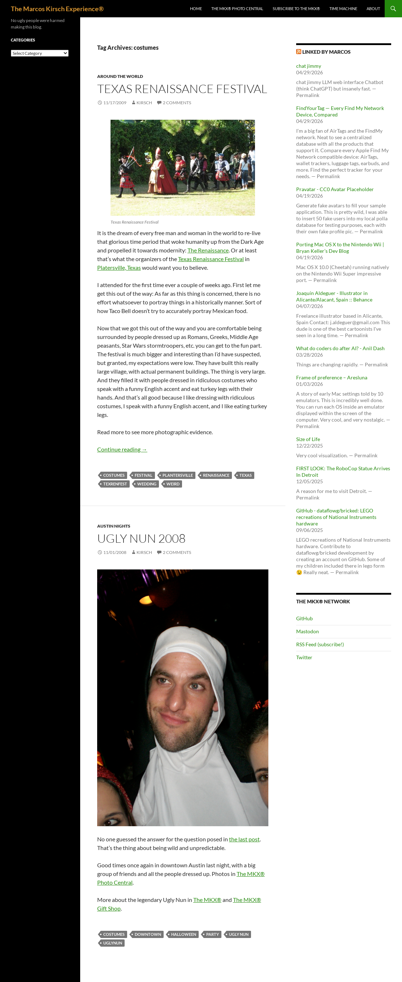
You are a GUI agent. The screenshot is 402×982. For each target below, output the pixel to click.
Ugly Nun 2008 (141, 538)
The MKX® (207, 899)
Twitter (304, 657)
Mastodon (307, 631)
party (212, 934)
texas (245, 475)
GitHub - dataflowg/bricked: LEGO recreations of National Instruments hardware (336, 517)
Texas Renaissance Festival (182, 88)
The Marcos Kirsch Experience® (57, 9)
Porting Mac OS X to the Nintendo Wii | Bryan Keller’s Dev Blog (340, 247)
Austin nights (113, 526)
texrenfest (115, 483)
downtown (148, 934)
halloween (183, 934)
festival (143, 475)
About (373, 8)
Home (196, 8)
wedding (146, 483)
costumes (114, 475)
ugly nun (238, 934)
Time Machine (343, 8)
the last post (244, 839)
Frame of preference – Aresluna (331, 377)
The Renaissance (208, 250)
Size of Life (308, 439)
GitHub (304, 618)
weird (173, 483)
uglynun (112, 943)
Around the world (120, 76)
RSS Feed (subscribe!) (320, 644)
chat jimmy (308, 66)
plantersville (178, 475)
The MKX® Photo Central (237, 8)
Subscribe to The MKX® (296, 8)
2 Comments (177, 102)
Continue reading (122, 449)
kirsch (144, 102)
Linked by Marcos (326, 52)
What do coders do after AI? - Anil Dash (340, 348)
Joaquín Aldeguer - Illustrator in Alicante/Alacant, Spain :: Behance (334, 296)
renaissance (216, 475)
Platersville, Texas (119, 267)
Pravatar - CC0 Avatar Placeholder (335, 189)
